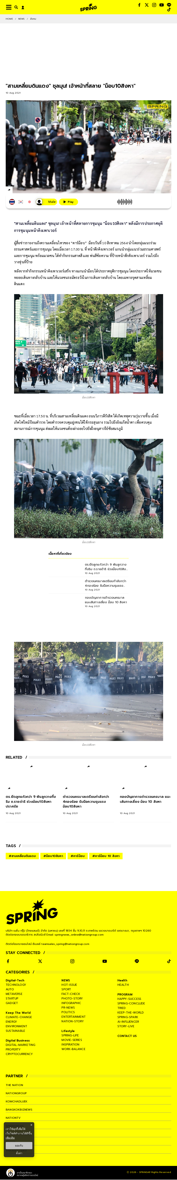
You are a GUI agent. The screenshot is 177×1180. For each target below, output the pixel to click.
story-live (126, 1027)
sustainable (15, 1031)
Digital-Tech (15, 981)
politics (68, 1013)
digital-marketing (20, 1045)
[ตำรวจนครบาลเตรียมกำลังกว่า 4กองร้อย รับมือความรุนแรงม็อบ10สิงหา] (88, 804)
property (13, 1050)
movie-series (71, 1040)
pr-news (68, 1008)
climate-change (19, 1017)
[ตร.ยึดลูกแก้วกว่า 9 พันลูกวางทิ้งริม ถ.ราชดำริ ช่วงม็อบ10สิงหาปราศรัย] (31, 804)
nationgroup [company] (16, 1094)
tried (121, 1008)
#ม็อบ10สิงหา (53, 856)
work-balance (73, 1049)
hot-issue (69, 985)
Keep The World (18, 1013)
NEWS (21, 19)
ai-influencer (128, 1022)
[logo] (88, 7)
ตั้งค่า (19, 1153)
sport (66, 990)
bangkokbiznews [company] (19, 1110)
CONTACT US (127, 1036)
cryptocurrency (19, 1054)
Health (122, 981)
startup (12, 999)
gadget (12, 1003)
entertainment (73, 1017)
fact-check (70, 994)
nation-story (72, 1022)
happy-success (129, 999)
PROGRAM (124, 995)
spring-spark (127, 1017)
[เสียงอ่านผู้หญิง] (46, 202)
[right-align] (15, 7)
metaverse (14, 994)
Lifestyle (68, 1031)
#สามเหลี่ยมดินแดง (22, 856)
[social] (139, 5)
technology (16, 985)
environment (16, 1027)
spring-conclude (131, 1004)
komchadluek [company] (17, 1102)
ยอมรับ (19, 1145)
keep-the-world (130, 1013)
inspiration (70, 1045)
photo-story (72, 999)
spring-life (70, 1036)
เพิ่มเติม (10, 1137)
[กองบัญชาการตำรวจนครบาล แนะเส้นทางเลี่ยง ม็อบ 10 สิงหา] (145, 804)
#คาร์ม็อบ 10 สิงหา (106, 856)
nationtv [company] (13, 1118)
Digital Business (18, 1041)
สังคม (33, 19)
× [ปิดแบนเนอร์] (31, 1125)
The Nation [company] (15, 1085)
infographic (71, 1003)
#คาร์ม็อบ (78, 856)
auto (10, 990)
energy (11, 1022)
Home (9, 19)
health (123, 985)
